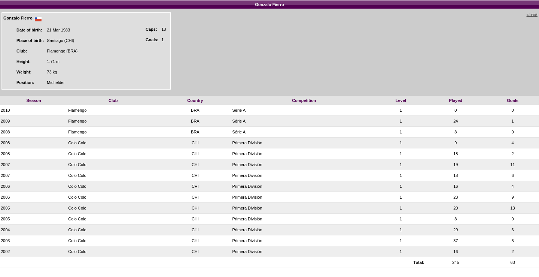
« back (532, 15)
